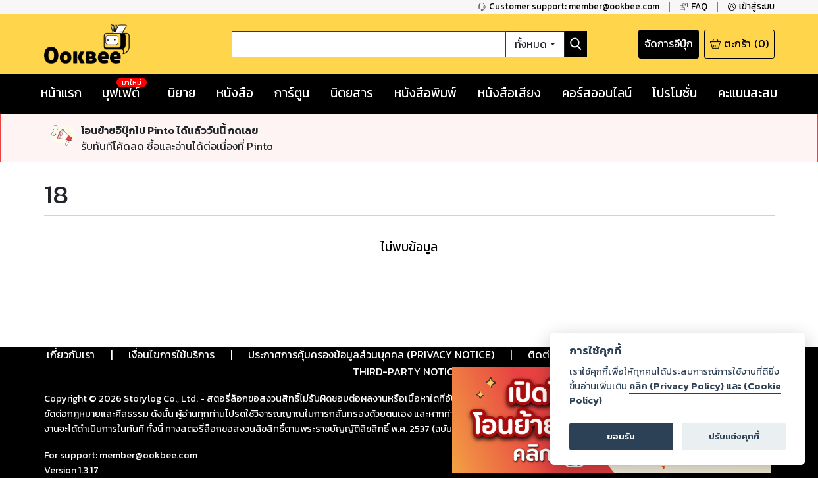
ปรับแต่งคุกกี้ (734, 436)
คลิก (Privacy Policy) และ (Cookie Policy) (675, 393)
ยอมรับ (621, 436)
